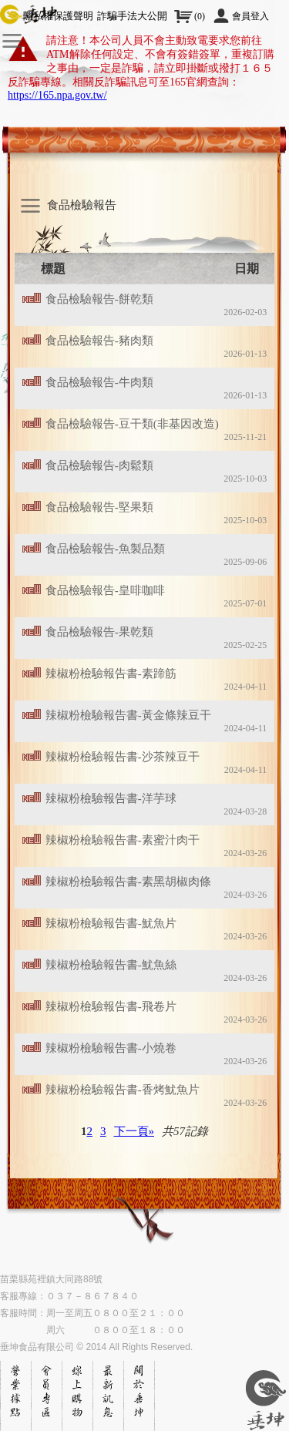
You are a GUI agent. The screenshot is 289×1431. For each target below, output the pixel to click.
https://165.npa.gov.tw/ (57, 95)
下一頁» (134, 1131)
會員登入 (250, 16)
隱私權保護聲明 (58, 16)
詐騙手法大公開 (132, 16)
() (199, 16)
